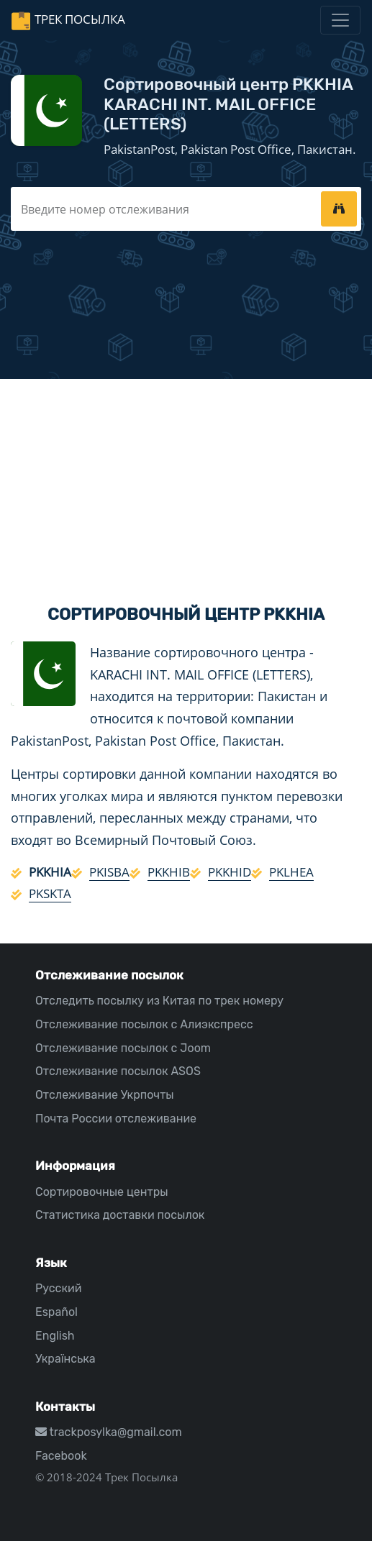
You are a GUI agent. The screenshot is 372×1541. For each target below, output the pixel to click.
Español (56, 1312)
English (55, 1336)
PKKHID (229, 872)
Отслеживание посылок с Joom (123, 1048)
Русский (58, 1288)
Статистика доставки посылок (119, 1215)
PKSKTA (50, 893)
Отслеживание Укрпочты (104, 1095)
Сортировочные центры (101, 1192)
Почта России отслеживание (115, 1118)
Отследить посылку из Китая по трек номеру (159, 1000)
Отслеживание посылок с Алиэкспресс (144, 1024)
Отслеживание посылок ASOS (118, 1071)
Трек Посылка (80, 19)
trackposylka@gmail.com (108, 1432)
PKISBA (109, 872)
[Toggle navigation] (340, 20)
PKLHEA (291, 872)
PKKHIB (169, 872)
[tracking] (339, 208)
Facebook (61, 1456)
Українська (65, 1359)
